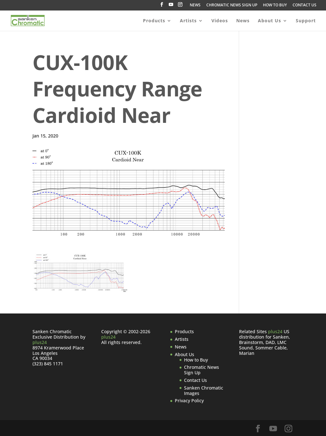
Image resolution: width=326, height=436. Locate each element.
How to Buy (196, 360)
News (243, 21)
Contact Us (195, 380)
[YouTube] (171, 6)
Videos (219, 21)
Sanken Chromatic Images (203, 390)
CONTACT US (304, 5)
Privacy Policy (189, 400)
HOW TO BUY (275, 5)
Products (154, 21)
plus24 (39, 342)
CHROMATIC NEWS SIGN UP (231, 5)
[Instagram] (180, 6)
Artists (188, 21)
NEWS (195, 5)
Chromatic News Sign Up (201, 370)
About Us (269, 21)
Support (306, 21)
